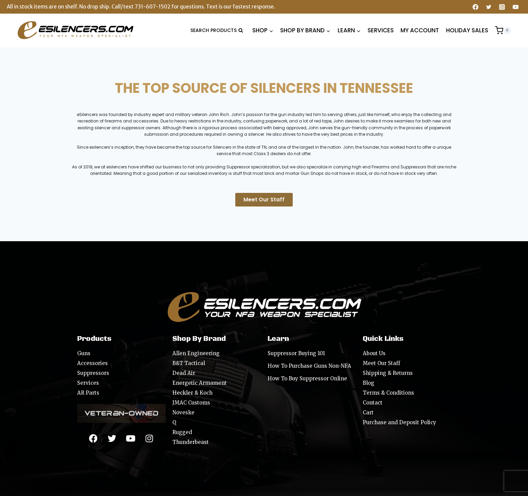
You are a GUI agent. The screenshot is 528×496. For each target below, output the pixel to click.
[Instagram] (502, 7)
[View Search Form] (216, 30)
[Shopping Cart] (503, 30)
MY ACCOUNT (420, 30)
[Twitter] (489, 7)
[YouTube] (515, 7)
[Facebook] (475, 7)
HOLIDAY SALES (467, 30)
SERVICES (381, 30)
